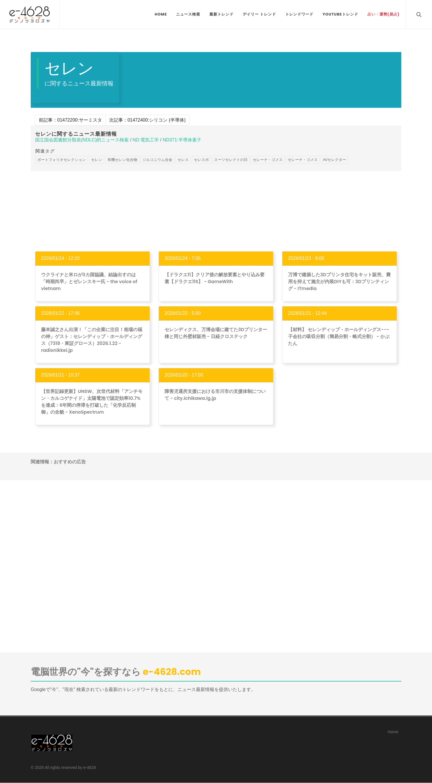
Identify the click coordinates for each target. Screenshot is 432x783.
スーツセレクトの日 (231, 160)
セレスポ (201, 160)
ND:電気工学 (146, 139)
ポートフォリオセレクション (61, 160)
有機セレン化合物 (122, 160)
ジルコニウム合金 (157, 160)
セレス (183, 160)
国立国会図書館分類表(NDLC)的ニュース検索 (82, 139)
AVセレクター (334, 160)
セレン (96, 160)
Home (393, 732)
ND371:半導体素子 (182, 139)
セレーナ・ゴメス (268, 160)
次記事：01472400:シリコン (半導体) (147, 120)
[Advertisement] (216, 211)
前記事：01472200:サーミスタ (70, 120)
